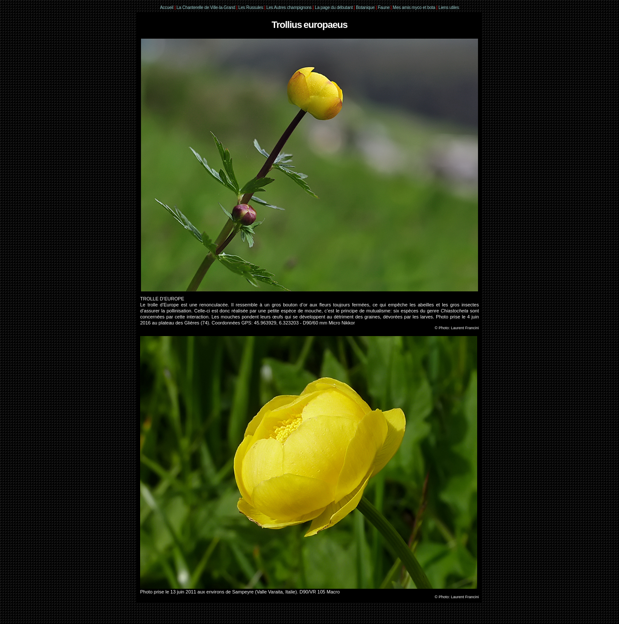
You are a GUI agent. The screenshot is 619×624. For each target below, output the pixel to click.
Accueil (166, 7)
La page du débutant (334, 7)
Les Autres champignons (289, 7)
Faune (383, 7)
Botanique (365, 7)
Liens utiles (448, 7)
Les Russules (251, 7)
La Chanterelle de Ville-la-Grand (206, 7)
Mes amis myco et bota (414, 7)
